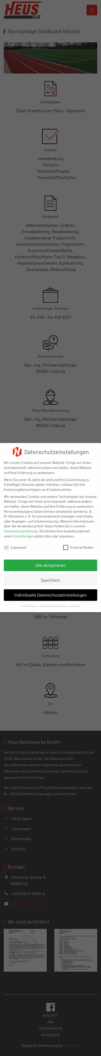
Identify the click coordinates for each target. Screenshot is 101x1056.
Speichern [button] (50, 577)
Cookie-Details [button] (28, 602)
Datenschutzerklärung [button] (52, 602)
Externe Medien (78, 544)
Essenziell (15, 544)
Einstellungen (23, 533)
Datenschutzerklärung (21, 528)
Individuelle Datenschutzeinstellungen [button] (50, 592)
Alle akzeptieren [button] (50, 562)
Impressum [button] (74, 602)
